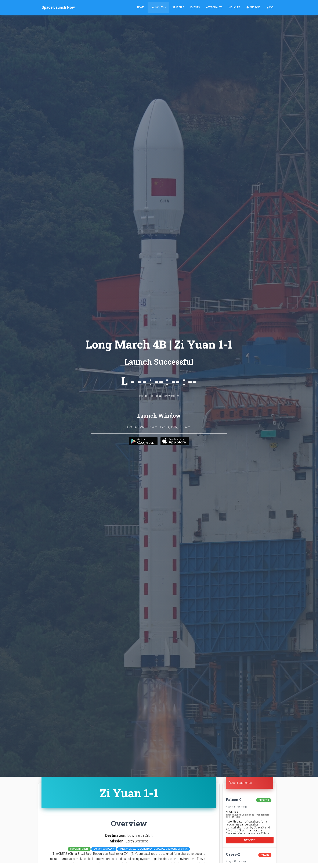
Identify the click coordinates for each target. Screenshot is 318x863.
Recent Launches (240, 782)
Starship (178, 7)
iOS (270, 7)
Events (195, 7)
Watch (249, 839)
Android (253, 7)
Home (140, 7)
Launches (157, 7)
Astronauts (214, 7)
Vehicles (234, 7)
